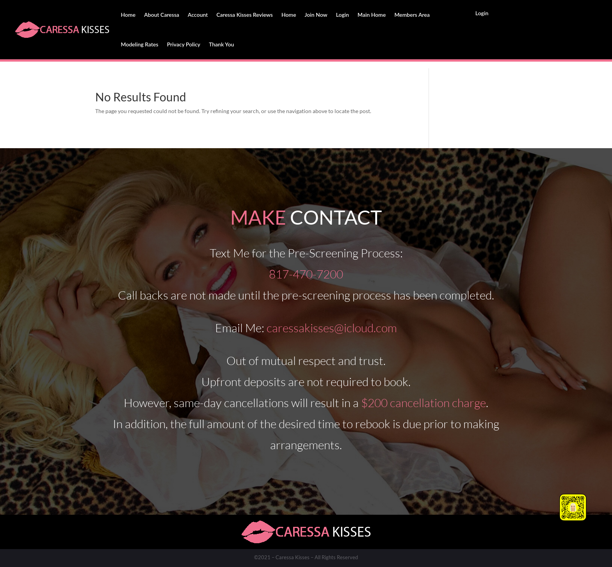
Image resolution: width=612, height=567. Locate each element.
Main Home (372, 14)
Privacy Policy (184, 44)
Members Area (412, 14)
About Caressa (161, 14)
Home (128, 14)
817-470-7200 (306, 274)
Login (342, 14)
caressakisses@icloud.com (332, 328)
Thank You (221, 44)
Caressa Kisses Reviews (244, 14)
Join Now (316, 14)
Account (198, 14)
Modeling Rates (139, 44)
